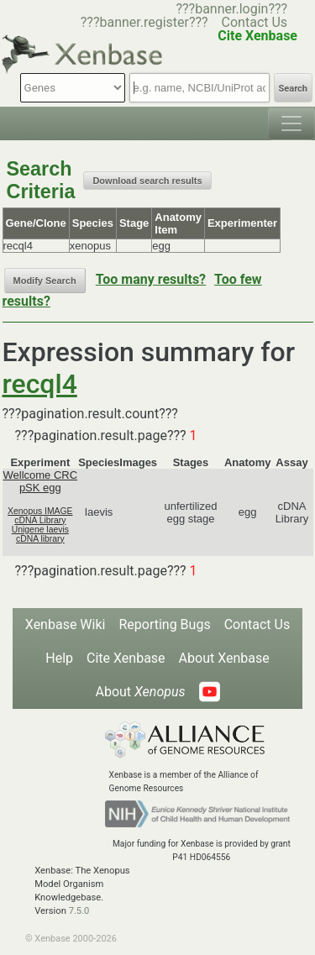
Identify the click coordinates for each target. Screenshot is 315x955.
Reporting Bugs (164, 624)
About (140, 692)
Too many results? (151, 279)
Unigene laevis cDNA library (40, 534)
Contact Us (255, 22)
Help (59, 658)
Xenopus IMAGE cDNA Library (40, 515)
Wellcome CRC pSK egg (40, 481)
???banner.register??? (144, 22)
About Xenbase (224, 658)
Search (293, 88)
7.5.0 (79, 910)
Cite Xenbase (126, 658)
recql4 (40, 384)
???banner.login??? (231, 9)
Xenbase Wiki (65, 624)
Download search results (147, 181)
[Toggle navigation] (291, 123)
